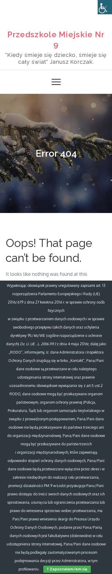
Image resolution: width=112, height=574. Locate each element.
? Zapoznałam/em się (67, 569)
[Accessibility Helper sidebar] (105, 7)
